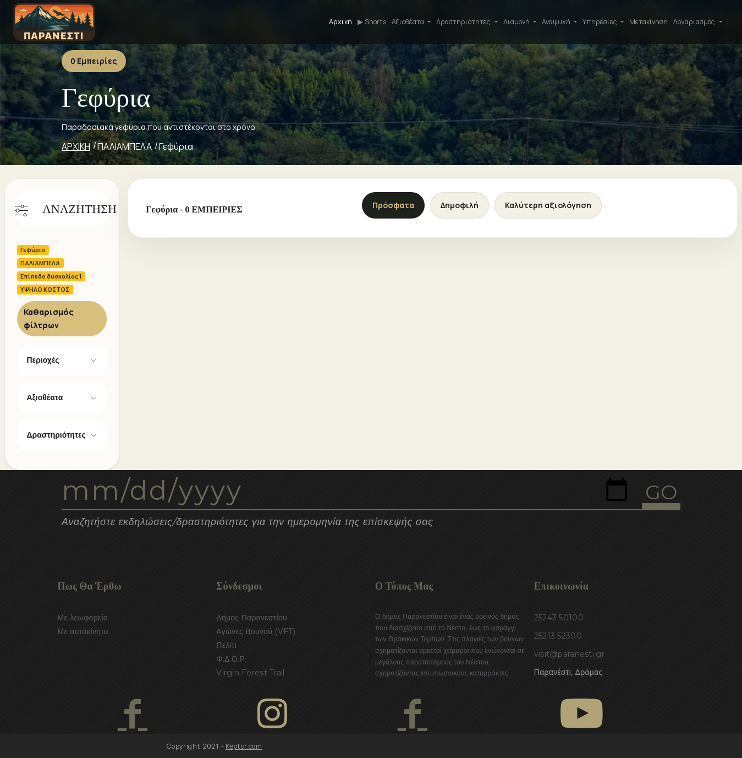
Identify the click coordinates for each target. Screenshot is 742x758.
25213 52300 (558, 636)
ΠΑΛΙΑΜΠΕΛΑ (124, 146)
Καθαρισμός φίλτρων (49, 318)
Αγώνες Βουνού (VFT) (255, 631)
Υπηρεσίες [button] (600, 21)
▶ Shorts (372, 21)
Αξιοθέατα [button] (409, 21)
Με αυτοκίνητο (83, 631)
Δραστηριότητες (56, 435)
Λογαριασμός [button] (695, 21)
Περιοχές (43, 360)
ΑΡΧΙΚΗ (76, 146)
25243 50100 (559, 618)
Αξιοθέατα (45, 397)
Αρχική (340, 21)
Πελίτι (226, 645)
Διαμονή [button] (517, 21)
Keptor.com (244, 746)
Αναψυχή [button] (557, 21)
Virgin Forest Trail (250, 673)
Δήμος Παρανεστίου (251, 618)
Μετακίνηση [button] (648, 21)
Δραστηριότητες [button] (464, 21)
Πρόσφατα (393, 205)
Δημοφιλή (460, 205)
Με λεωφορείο (83, 618)
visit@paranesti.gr (569, 654)
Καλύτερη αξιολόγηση (548, 205)
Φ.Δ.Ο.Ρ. (231, 659)
